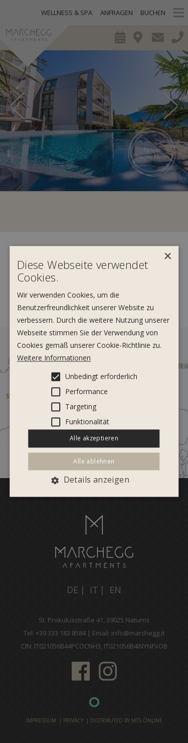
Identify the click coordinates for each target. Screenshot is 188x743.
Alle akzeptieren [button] (94, 438)
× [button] (167, 256)
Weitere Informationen (54, 357)
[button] (94, 480)
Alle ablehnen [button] (93, 461)
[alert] (94, 371)
